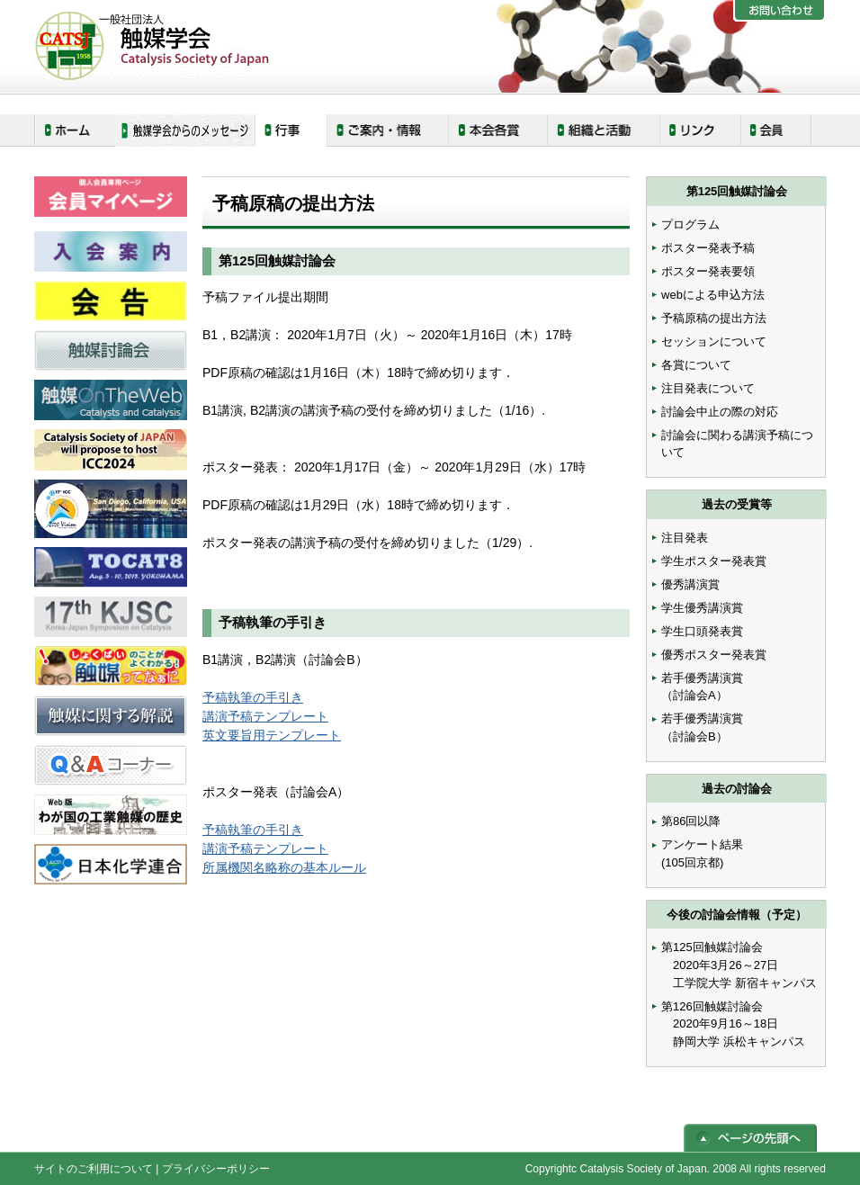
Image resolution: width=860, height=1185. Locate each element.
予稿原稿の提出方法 (713, 318)
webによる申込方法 (713, 294)
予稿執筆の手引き (252, 697)
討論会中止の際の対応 (719, 411)
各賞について (696, 365)
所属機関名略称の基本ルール (284, 867)
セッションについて (713, 341)
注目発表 (684, 537)
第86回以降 (691, 821)
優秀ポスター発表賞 (713, 654)
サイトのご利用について (93, 1169)
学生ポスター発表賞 (713, 561)
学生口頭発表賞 (702, 631)
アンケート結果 (702, 844)
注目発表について (708, 388)
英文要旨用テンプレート (271, 735)
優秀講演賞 (690, 584)
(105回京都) (692, 862)
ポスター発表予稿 (708, 248)
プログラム (690, 224)
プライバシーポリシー (216, 1169)
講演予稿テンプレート (265, 716)
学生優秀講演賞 (702, 608)
